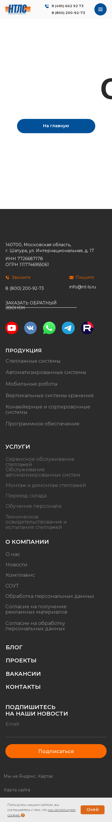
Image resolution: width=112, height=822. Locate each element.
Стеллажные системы (33, 361)
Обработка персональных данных (49, 596)
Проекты (21, 660)
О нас (13, 554)
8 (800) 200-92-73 (68, 13)
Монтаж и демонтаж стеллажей (46, 485)
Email (12, 724)
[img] (17, 9)
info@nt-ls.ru (82, 287)
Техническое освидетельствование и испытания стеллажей (36, 522)
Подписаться (56, 751)
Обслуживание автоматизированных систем (42, 472)
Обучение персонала (33, 506)
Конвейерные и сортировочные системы (47, 409)
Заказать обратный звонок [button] (31, 305)
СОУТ (12, 586)
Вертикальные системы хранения (50, 395)
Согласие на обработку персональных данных (35, 625)
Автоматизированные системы (46, 372)
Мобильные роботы (32, 384)
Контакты (23, 686)
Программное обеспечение (42, 424)
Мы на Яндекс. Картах (28, 776)
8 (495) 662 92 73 (68, 6)
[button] (41, 307)
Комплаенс (20, 575)
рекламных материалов (36, 612)
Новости (16, 565)
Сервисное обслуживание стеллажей (39, 461)
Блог (14, 647)
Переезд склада (26, 496)
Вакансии (23, 673)
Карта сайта (17, 790)
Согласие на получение (36, 606)
